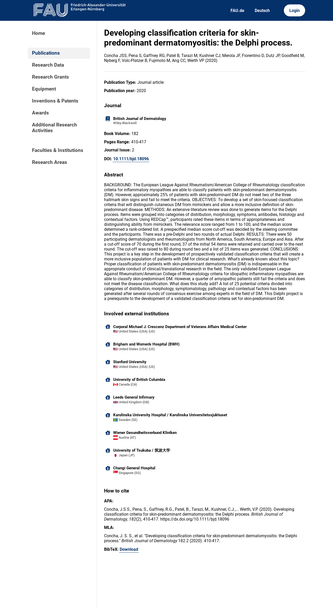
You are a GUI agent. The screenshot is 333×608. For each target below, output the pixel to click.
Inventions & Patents (55, 101)
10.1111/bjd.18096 (131, 158)
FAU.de (237, 10)
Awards (40, 113)
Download (129, 549)
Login (294, 10)
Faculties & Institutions (57, 150)
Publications (46, 53)
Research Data (48, 65)
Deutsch (262, 10)
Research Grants (50, 77)
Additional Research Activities (54, 127)
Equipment (44, 89)
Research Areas (49, 162)
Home (38, 33)
